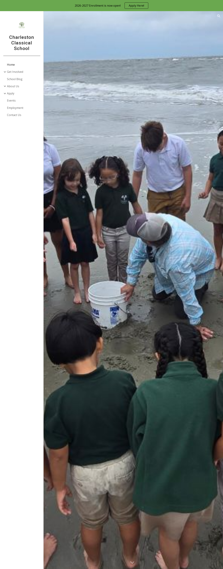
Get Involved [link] (15, 72)
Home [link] (11, 65)
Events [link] (11, 100)
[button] (219, 16)
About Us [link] (13, 86)
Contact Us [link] (14, 115)
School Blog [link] (14, 79)
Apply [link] (10, 93)
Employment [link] (15, 108)
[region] (111, 5)
